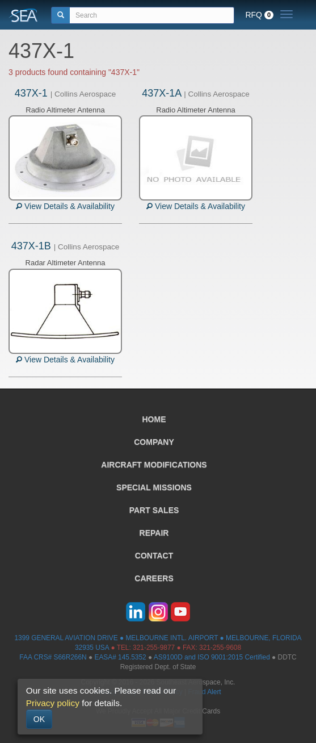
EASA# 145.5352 (120, 657)
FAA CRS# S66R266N (52, 657)
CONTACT (154, 555)
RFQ (259, 14)
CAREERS (153, 578)
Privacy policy (52, 703)
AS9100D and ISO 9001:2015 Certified (212, 657)
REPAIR (154, 532)
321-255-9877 (154, 648)
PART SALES (154, 510)
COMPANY (154, 441)
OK (39, 719)
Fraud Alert (204, 692)
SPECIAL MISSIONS (154, 487)
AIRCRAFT (154, 464)
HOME (154, 419)
